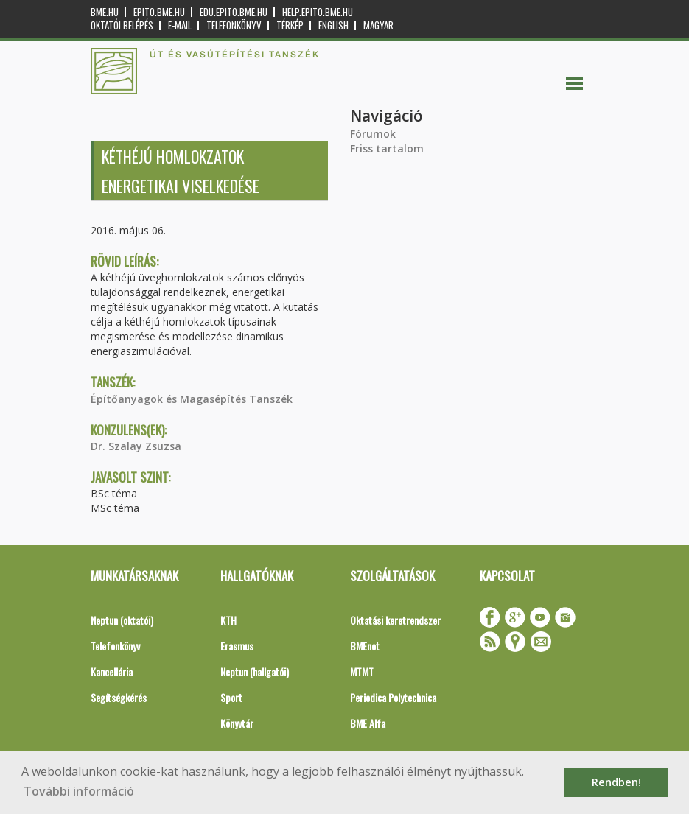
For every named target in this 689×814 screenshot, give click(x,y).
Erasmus (236, 645)
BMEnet (365, 645)
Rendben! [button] (616, 782)
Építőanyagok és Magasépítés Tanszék (192, 399)
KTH (228, 620)
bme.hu (105, 12)
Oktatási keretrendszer (395, 620)
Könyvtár (236, 723)
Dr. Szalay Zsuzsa (136, 446)
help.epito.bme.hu (317, 12)
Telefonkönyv (234, 25)
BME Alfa (367, 723)
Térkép (290, 25)
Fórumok (373, 134)
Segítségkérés (119, 697)
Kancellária (112, 671)
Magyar (378, 25)
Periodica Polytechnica (393, 697)
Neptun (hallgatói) (254, 671)
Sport (231, 697)
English (333, 25)
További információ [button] (79, 791)
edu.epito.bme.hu (233, 12)
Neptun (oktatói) (122, 620)
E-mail (180, 25)
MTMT (362, 671)
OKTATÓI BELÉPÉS (122, 25)
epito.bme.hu (159, 12)
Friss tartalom (387, 148)
